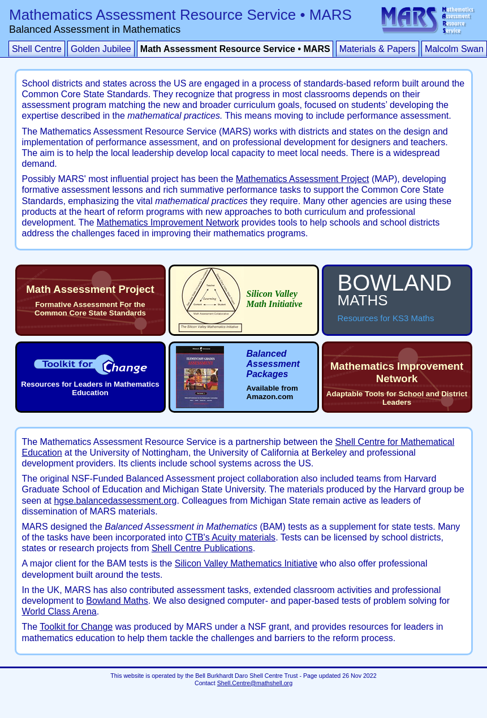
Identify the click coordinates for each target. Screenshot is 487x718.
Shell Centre (37, 49)
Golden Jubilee (101, 49)
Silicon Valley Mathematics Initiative (246, 563)
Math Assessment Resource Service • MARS (235, 49)
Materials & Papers (377, 49)
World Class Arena (59, 611)
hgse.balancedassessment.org (115, 500)
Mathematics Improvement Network (168, 222)
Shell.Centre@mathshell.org (254, 683)
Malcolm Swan (454, 49)
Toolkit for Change (76, 627)
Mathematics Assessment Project (302, 179)
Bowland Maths (117, 600)
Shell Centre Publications (202, 548)
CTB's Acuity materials (231, 537)
